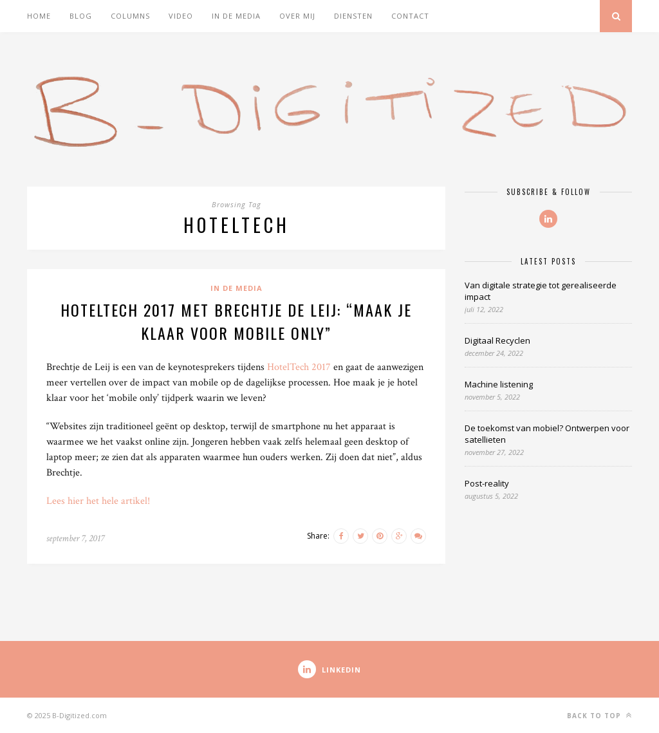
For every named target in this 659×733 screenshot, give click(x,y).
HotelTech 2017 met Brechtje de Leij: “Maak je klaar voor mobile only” (236, 321)
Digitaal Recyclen (497, 340)
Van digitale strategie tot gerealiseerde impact (541, 290)
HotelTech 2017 (299, 367)
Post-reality (487, 483)
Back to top (599, 715)
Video (181, 16)
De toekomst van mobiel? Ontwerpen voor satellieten (547, 433)
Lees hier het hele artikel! (98, 501)
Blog (81, 16)
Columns (130, 16)
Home (39, 16)
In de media (236, 16)
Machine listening (499, 384)
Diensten (353, 16)
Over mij (297, 16)
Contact (410, 16)
